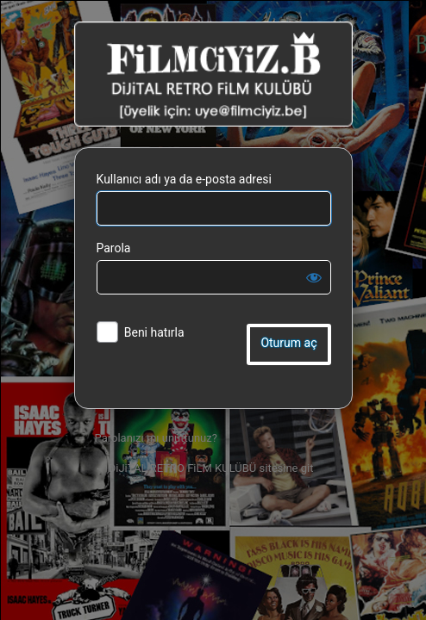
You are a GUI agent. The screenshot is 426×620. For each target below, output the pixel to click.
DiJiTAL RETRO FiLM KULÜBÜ (213, 74)
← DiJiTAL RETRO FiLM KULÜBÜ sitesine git (204, 468)
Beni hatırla (154, 332)
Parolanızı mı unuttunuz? (156, 437)
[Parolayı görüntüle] (314, 277)
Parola (114, 248)
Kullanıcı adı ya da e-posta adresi (185, 179)
